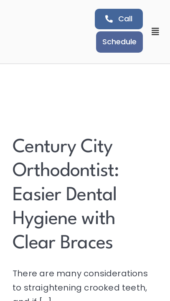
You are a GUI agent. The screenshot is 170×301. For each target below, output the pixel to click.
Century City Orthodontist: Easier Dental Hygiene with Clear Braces (66, 195)
